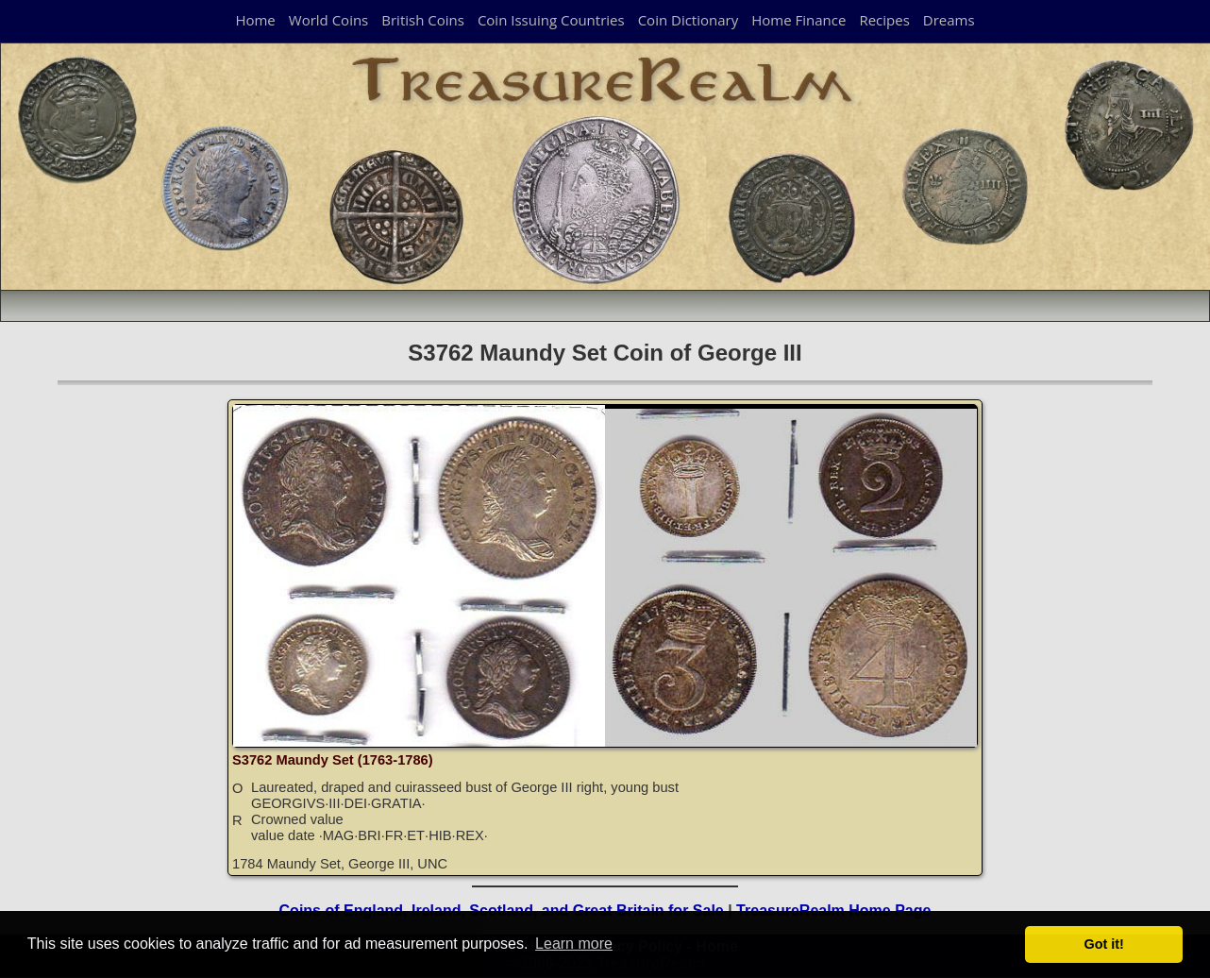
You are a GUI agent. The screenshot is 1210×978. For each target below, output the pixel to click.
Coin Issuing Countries (551, 19)
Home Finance (798, 19)
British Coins (422, 19)
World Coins (328, 19)
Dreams (949, 19)
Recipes (884, 19)
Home (255, 19)
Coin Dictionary (688, 19)
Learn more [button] (574, 944)
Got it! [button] (1104, 944)
